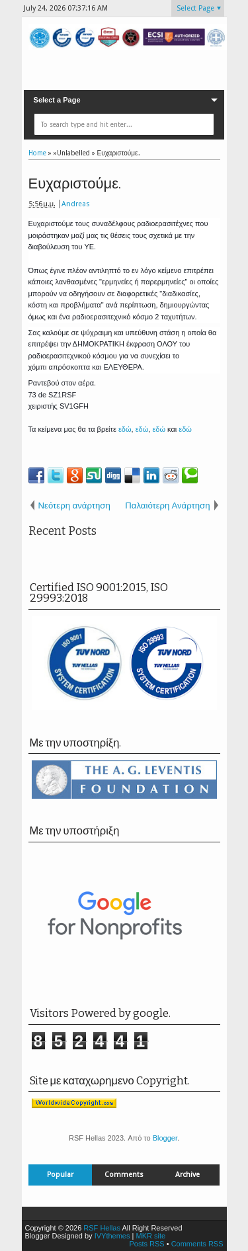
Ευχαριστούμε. (75, 183)
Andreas (76, 204)
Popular (60, 1174)
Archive (187, 1174)
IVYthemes (112, 1236)
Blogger (165, 1138)
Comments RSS (197, 1244)
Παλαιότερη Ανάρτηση (167, 505)
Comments (124, 1174)
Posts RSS (146, 1244)
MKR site (150, 1236)
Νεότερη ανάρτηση (74, 505)
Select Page (195, 8)
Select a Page (57, 100)
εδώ (125, 429)
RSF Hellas (101, 1228)
